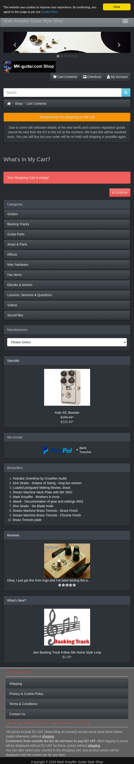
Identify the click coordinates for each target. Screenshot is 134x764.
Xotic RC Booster (67, 412)
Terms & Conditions (23, 704)
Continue (120, 192)
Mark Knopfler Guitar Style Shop (33, 21)
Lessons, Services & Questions (29, 295)
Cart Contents (65, 77)
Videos (12, 305)
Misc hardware (17, 264)
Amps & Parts (17, 244)
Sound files (15, 315)
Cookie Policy (49, 12)
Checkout (92, 77)
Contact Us (17, 714)
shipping (48, 736)
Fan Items (14, 275)
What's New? (16, 600)
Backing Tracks (18, 224)
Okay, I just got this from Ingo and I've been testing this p (47, 580)
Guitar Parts (16, 234)
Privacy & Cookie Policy (26, 693)
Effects (12, 254)
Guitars (12, 214)
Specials (13, 360)
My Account (117, 77)
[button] (13, 42)
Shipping (15, 683)
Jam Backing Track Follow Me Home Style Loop (67, 652)
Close (116, 7)
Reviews (13, 535)
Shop (19, 103)
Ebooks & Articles (19, 285)
